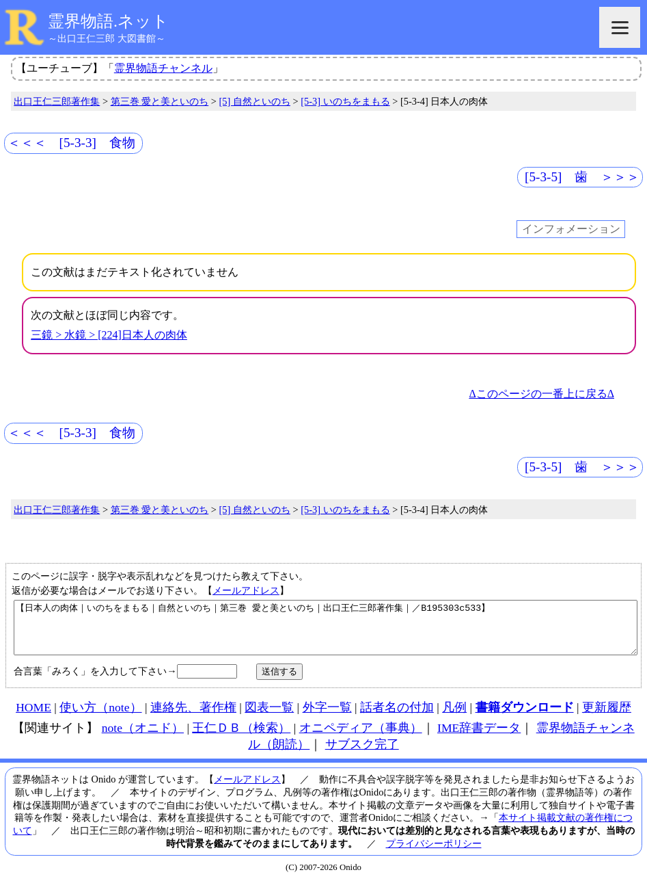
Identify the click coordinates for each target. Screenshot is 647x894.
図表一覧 (269, 717)
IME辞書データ (479, 738)
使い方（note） (100, 717)
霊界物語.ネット (108, 21)
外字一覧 (327, 717)
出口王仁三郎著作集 (57, 101)
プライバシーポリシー (434, 853)
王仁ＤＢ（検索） (241, 738)
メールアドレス (245, 590)
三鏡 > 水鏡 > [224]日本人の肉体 (109, 335)
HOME (33, 717)
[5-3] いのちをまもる (345, 101)
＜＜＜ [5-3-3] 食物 (71, 142)
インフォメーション (571, 229)
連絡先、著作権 (193, 717)
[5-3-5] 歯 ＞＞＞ (582, 177)
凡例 (454, 717)
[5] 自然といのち (254, 101)
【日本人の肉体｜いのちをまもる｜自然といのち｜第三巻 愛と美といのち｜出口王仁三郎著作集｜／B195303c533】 (325, 633)
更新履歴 (606, 717)
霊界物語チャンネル (163, 68)
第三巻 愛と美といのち (160, 101)
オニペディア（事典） (360, 738)
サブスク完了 (362, 754)
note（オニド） (143, 738)
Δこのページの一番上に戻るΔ (541, 393)
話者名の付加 (397, 717)
